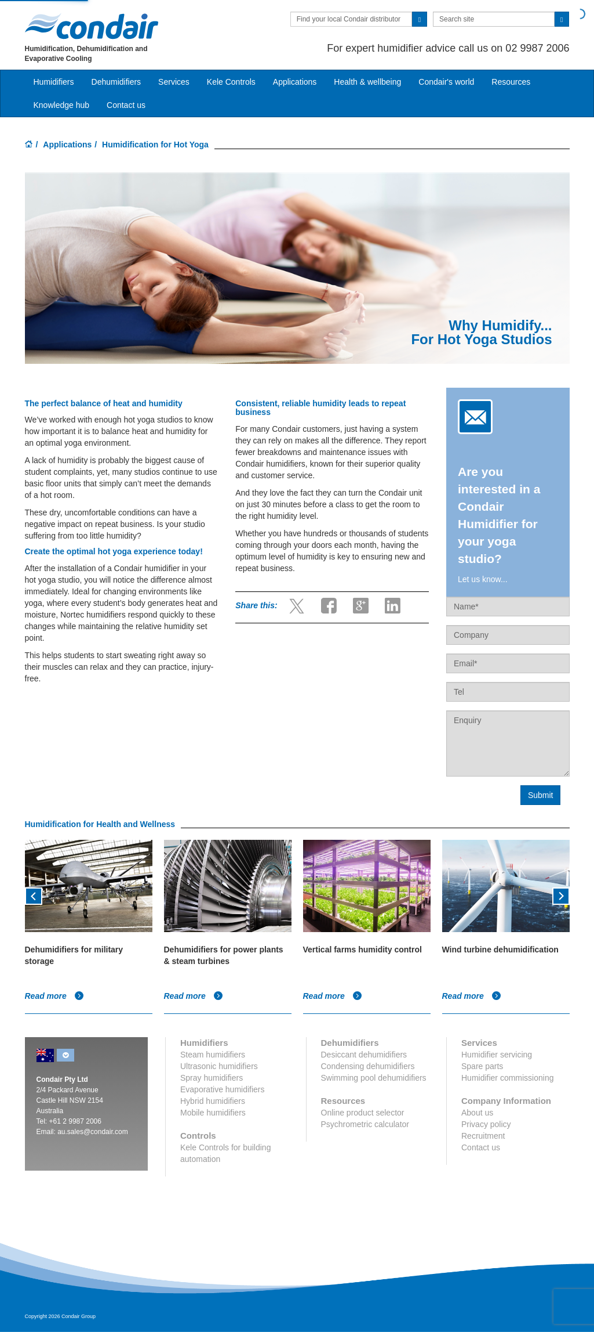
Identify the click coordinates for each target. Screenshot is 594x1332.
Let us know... (483, 579)
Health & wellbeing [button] (367, 81)
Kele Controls (231, 81)
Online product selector (362, 1112)
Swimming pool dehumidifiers (374, 1077)
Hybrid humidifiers (212, 1101)
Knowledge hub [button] (62, 105)
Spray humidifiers (211, 1077)
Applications (67, 144)
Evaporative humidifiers (222, 1089)
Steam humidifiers (212, 1054)
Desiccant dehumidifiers (364, 1054)
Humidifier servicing (496, 1054)
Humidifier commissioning (507, 1077)
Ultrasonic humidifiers (219, 1066)
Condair (91, 26)
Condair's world (446, 81)
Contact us (480, 1147)
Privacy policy (486, 1124)
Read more (54, 996)
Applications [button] (295, 81)
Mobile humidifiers (213, 1112)
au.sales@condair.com (92, 1132)
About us (477, 1112)
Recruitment (483, 1135)
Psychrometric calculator (365, 1124)
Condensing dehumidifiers (368, 1066)
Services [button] (174, 81)
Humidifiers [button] (54, 81)
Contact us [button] (126, 105)
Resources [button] (510, 81)
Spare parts (482, 1066)
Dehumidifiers (116, 81)
